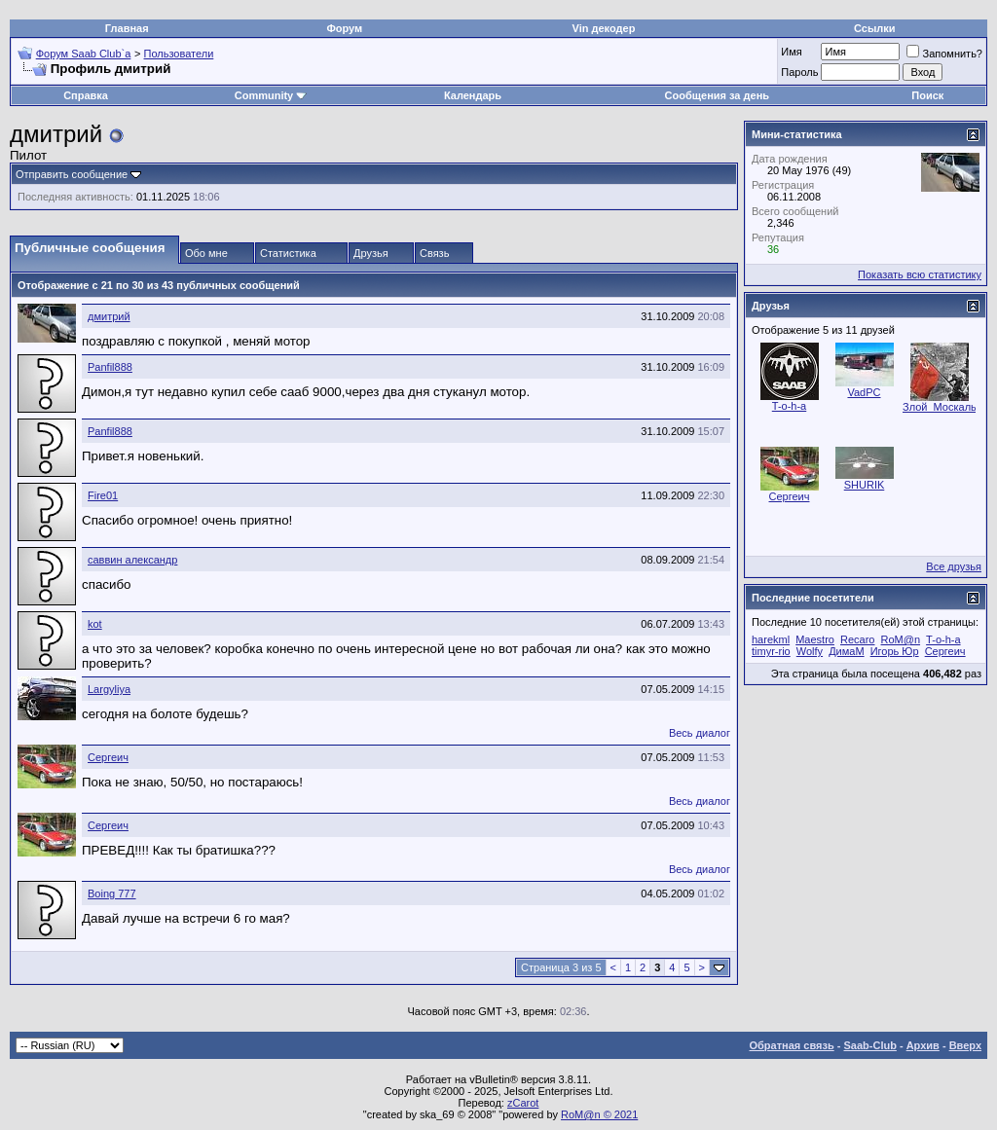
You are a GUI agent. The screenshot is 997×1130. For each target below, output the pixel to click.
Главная (127, 28)
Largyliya (109, 689)
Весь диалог (699, 733)
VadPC (863, 392)
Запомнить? (944, 53)
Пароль (799, 72)
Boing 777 (112, 893)
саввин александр (132, 559)
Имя (791, 51)
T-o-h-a (789, 406)
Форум (344, 28)
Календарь (472, 95)
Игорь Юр (894, 651)
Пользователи (179, 53)
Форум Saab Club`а (83, 53)
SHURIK (864, 485)
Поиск (927, 95)
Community (271, 95)
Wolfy (809, 651)
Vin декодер (604, 28)
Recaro (857, 639)
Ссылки (875, 28)
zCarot (522, 1103)
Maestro (814, 639)
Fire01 (103, 495)
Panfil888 (110, 367)
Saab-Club (869, 1045)
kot (95, 624)
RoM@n (901, 639)
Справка (85, 95)
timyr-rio (771, 651)
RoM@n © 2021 (599, 1114)
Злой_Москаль (940, 407)
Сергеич (108, 757)
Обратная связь (792, 1045)
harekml (771, 639)
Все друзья (953, 566)
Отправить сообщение (72, 174)
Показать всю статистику (919, 274)
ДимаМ (846, 651)
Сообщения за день (717, 95)
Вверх (965, 1045)
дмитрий (109, 316)
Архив (923, 1045)
